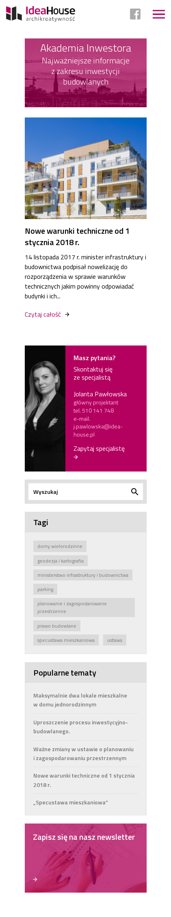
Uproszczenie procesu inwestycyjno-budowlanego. (80, 726)
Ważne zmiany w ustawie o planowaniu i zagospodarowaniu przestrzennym (83, 753)
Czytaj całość (43, 314)
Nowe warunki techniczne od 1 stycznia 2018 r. (77, 236)
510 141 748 (98, 410)
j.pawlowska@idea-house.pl (98, 430)
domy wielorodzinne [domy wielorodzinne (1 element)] (59, 546)
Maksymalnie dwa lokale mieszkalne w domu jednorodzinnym (80, 699)
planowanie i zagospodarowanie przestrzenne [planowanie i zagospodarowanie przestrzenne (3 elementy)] (72, 607)
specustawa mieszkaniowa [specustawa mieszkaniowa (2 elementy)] (66, 640)
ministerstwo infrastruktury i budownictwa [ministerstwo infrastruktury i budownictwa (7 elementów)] (82, 575)
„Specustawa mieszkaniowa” (70, 802)
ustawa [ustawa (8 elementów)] (114, 640)
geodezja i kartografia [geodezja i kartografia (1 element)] (60, 561)
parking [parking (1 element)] (45, 589)
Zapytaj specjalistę (99, 448)
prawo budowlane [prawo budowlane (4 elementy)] (56, 626)
